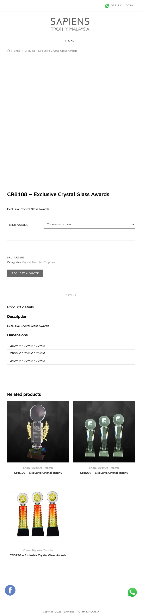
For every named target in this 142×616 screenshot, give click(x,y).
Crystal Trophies (32, 262)
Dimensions (18, 225)
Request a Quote (25, 273)
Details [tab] (71, 295)
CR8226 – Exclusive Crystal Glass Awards (38, 555)
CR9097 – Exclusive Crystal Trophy (104, 473)
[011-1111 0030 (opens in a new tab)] (118, 5)
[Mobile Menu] (70, 41)
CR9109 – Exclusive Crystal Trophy (38, 473)
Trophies (49, 262)
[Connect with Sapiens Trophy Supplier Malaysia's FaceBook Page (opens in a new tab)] (10, 590)
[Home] (8, 51)
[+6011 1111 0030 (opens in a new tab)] (132, 592)
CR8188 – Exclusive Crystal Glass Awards (50, 51)
